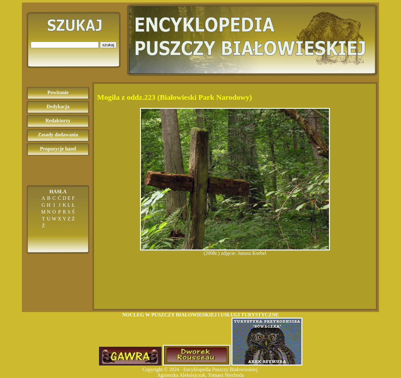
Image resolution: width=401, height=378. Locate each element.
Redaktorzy (57, 120)
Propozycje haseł (58, 148)
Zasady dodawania (58, 134)
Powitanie (58, 92)
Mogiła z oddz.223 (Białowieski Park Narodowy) (174, 97)
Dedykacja (58, 106)
